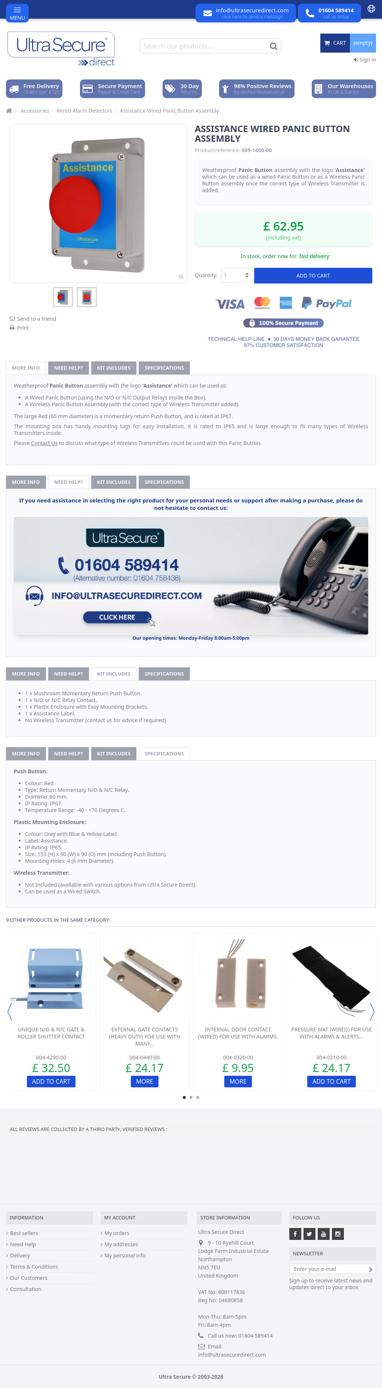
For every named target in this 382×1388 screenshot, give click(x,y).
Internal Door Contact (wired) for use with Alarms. (238, 1033)
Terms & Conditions (34, 1266)
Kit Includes (113, 367)
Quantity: (206, 275)
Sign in (365, 59)
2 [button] (191, 1097)
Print (23, 327)
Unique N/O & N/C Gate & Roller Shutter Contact (51, 1033)
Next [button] (372, 1012)
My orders (117, 1233)
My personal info (125, 1255)
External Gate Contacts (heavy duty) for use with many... (145, 1036)
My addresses (121, 1244)
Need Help (23, 1244)
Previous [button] (9, 1012)
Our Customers (28, 1278)
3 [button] (197, 1097)
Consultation (25, 1289)
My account (119, 1217)
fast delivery (314, 256)
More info (26, 367)
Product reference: (217, 150)
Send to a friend (36, 318)
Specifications (164, 367)
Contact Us (44, 443)
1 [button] (184, 1097)
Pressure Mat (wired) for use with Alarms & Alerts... (331, 1033)
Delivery (20, 1255)
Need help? (68, 367)
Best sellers (24, 1233)
